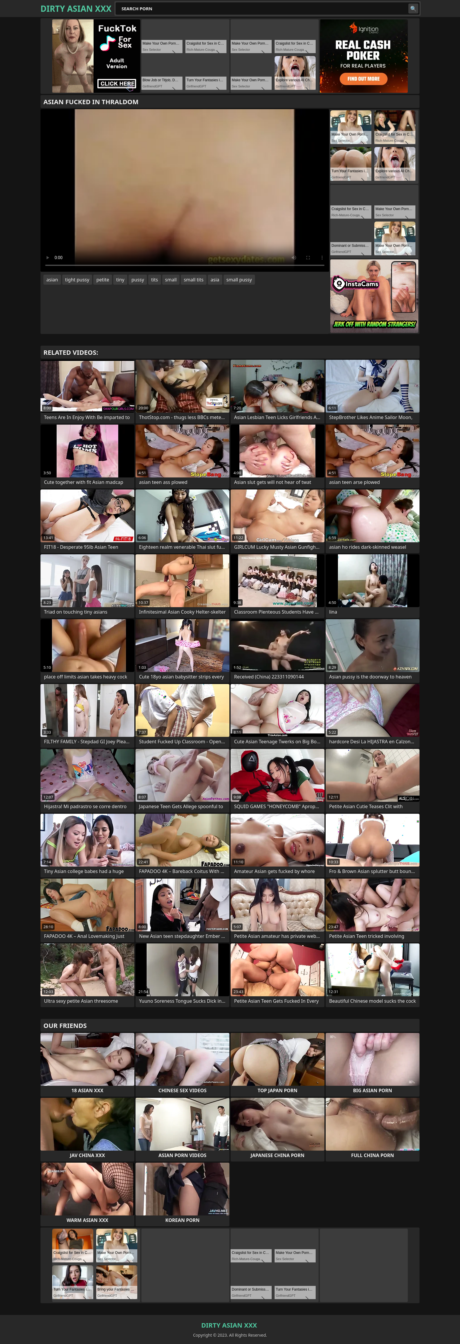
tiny (120, 279)
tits (154, 279)
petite (102, 279)
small (171, 279)
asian (52, 279)
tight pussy (77, 279)
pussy (137, 279)
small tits (193, 279)
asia (215, 279)
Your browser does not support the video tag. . (184, 190)
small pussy (239, 279)
